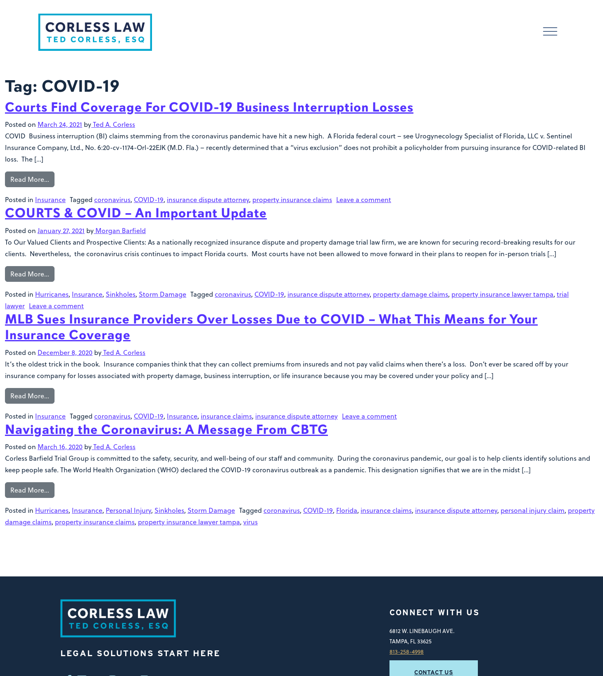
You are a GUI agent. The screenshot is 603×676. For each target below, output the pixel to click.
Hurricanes (52, 294)
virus (250, 521)
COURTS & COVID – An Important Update (136, 213)
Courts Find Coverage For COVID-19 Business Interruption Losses (209, 107)
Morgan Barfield (120, 230)
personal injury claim (533, 510)
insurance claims (226, 416)
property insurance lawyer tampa (502, 294)
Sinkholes (120, 294)
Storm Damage (162, 294)
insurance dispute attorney (208, 199)
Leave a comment (363, 199)
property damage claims (410, 294)
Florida (346, 510)
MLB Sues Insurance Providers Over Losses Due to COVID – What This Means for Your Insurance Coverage (271, 327)
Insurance (50, 199)
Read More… (29, 179)
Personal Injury (128, 510)
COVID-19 (149, 199)
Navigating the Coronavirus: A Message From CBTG (166, 429)
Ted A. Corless (113, 124)
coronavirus (112, 199)
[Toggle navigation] (550, 32)
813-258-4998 (406, 651)
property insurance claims (292, 199)
